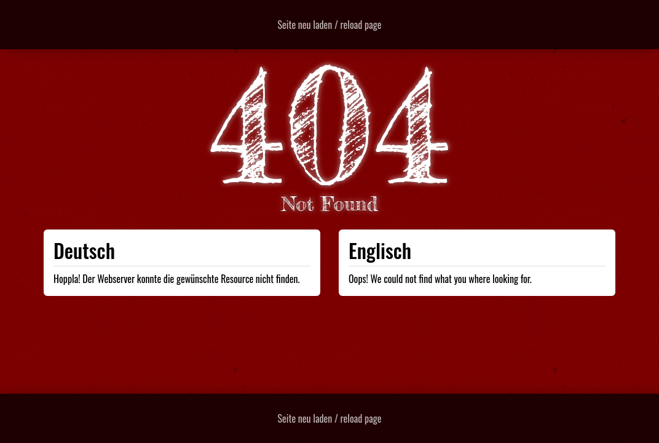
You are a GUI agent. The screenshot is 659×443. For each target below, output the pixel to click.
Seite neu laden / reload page (330, 24)
